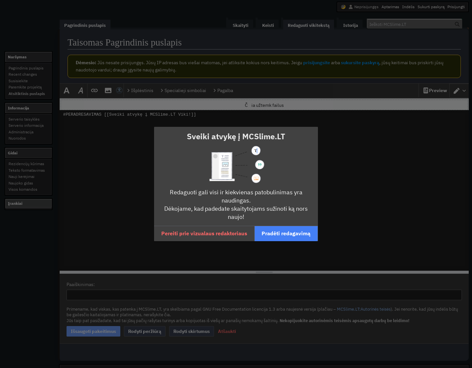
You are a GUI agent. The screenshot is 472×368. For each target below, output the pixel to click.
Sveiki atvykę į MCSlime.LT (236, 136)
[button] (204, 233)
